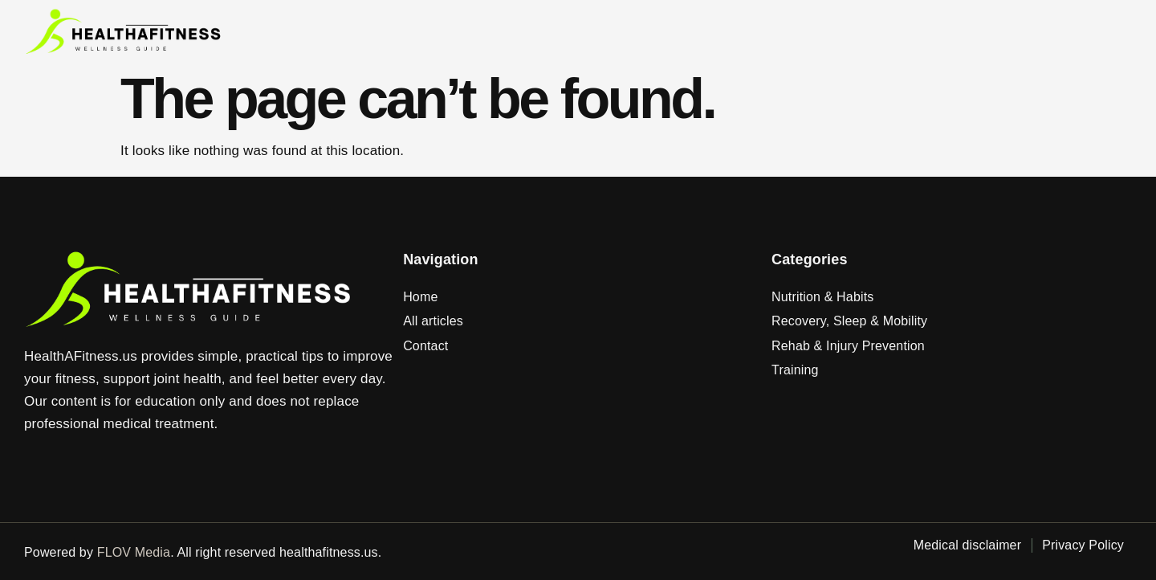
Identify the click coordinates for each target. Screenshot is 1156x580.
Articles (681, 32)
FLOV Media (133, 552)
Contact (764, 32)
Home (609, 32)
